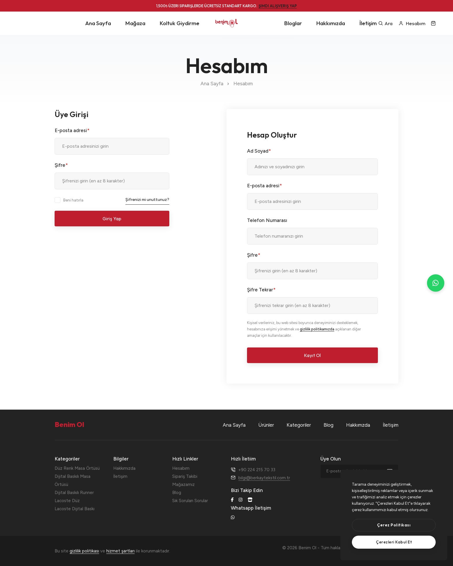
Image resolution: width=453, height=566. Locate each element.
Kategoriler (299, 425)
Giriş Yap (112, 218)
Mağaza (135, 23)
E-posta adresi (72, 130)
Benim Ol (368, 547)
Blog (328, 425)
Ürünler (266, 425)
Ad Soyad (259, 151)
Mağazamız (183, 484)
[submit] (392, 471)
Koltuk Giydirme (179, 23)
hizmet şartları (120, 551)
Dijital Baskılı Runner (74, 492)
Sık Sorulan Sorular (190, 500)
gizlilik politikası (84, 551)
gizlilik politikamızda (317, 329)
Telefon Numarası (267, 220)
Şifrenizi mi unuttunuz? (147, 199)
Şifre (61, 165)
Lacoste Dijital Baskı (74, 508)
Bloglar (293, 23)
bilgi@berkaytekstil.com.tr (264, 477)
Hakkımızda (330, 23)
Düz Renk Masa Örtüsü (77, 468)
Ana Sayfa (98, 23)
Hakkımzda (358, 425)
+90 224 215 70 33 (256, 469)
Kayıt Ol (312, 355)
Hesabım (181, 468)
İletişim (368, 23)
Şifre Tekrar (261, 290)
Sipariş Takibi (184, 476)
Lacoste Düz (67, 500)
